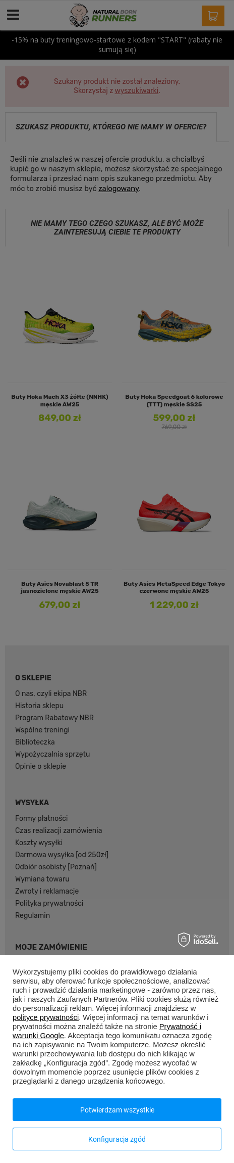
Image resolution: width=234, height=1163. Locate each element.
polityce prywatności (46, 1017)
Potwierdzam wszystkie (117, 1110)
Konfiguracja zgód (117, 1139)
